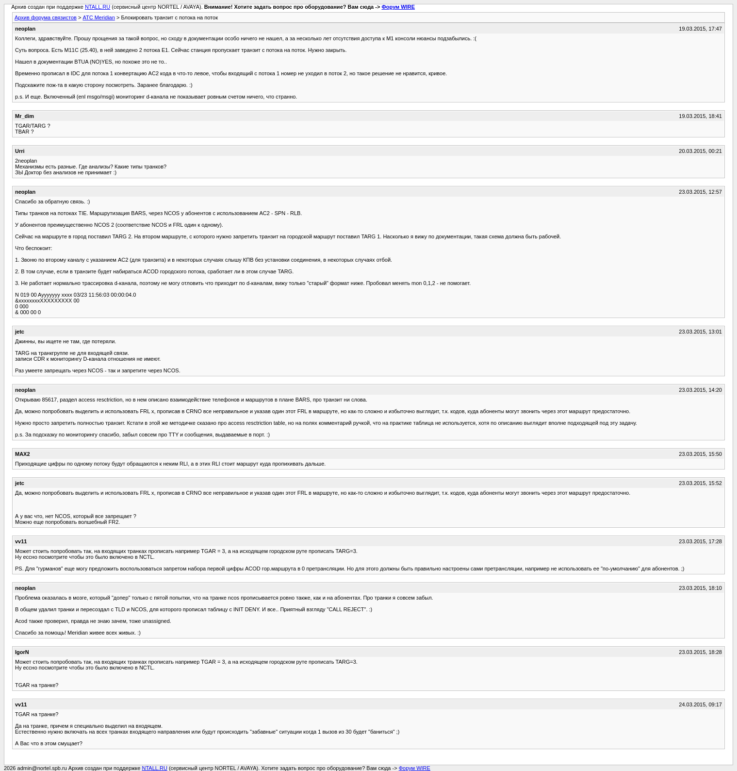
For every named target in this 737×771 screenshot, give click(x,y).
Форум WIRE (398, 7)
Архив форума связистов (46, 17)
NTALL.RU (97, 7)
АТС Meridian (98, 17)
